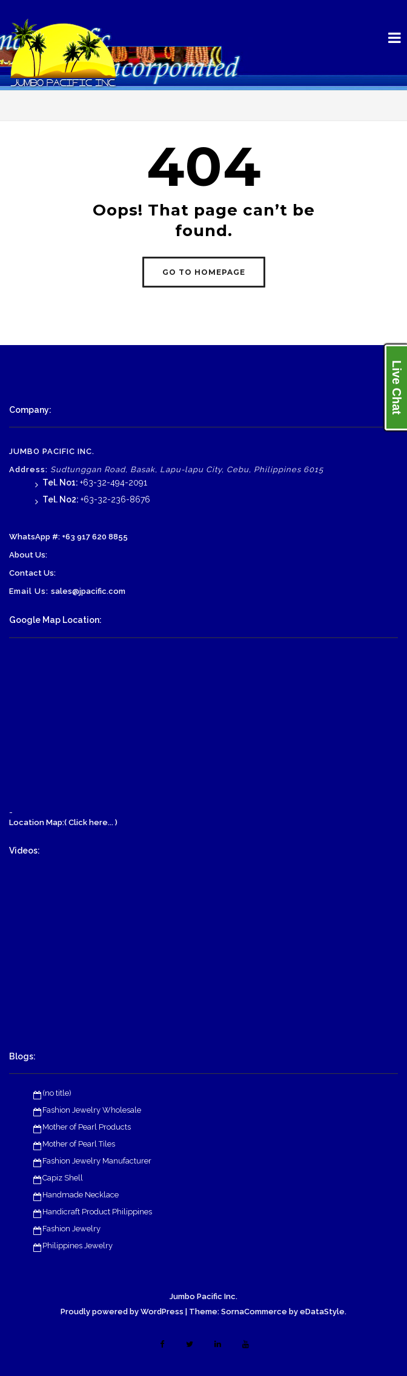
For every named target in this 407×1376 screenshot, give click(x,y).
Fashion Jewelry (71, 1228)
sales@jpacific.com (88, 591)
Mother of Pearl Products (86, 1126)
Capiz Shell (62, 1177)
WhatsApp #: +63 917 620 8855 (68, 536)
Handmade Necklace (80, 1194)
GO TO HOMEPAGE (203, 272)
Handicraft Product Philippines (97, 1211)
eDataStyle (322, 1311)
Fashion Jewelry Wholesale (91, 1109)
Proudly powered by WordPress (122, 1311)
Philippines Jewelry (77, 1245)
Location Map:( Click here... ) (63, 822)
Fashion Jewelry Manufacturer (96, 1160)
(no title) (56, 1093)
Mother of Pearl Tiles (78, 1143)
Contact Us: (32, 573)
